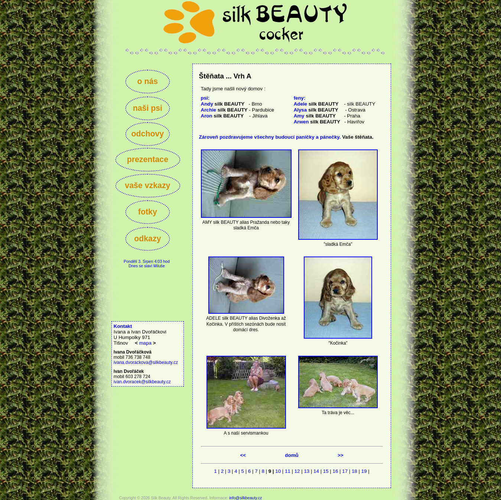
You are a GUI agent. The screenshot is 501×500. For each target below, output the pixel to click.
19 (364, 471)
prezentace (147, 159)
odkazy (147, 238)
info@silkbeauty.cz (245, 498)
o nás (147, 81)
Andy (223, 104)
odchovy (147, 133)
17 (345, 471)
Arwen (317, 122)
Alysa (316, 110)
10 (278, 471)
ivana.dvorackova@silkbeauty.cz (146, 362)
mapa (145, 343)
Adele (316, 104)
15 (326, 471)
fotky (147, 211)
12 (297, 471)
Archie (224, 110)
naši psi (147, 108)
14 (316, 471)
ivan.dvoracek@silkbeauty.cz (142, 381)
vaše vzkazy (147, 185)
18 (354, 471)
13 (306, 471)
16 (335, 471)
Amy (315, 116)
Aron (222, 116)
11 (287, 471)
